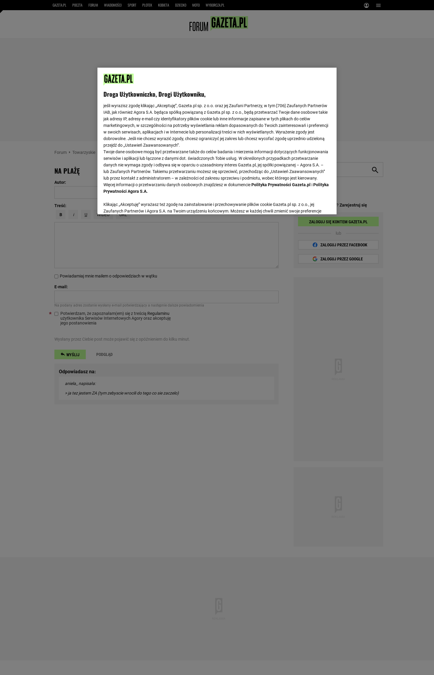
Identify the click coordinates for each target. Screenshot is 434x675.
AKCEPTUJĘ (310, 202)
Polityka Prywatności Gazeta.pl (281, 184)
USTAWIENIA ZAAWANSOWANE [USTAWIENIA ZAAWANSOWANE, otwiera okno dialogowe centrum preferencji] (142, 202)
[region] (217, 140)
